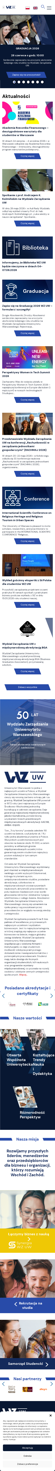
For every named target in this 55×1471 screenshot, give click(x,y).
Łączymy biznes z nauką (28, 1234)
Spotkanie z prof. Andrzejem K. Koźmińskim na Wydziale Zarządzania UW (26, 198)
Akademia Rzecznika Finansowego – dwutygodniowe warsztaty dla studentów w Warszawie (25, 131)
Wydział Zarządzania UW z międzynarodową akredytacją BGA (24, 645)
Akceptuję (27, 1447)
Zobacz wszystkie (27, 687)
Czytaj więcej (27, 156)
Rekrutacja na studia (27, 1305)
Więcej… (23, 974)
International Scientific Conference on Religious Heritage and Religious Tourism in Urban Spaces (26, 516)
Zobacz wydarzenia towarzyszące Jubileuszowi (27, 746)
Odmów (27, 1456)
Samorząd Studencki (28, 1363)
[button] (50, 1415)
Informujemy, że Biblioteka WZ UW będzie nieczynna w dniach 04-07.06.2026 (24, 266)
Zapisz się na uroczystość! (26, 74)
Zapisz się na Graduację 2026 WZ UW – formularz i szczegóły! (27, 307)
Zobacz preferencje (27, 1464)
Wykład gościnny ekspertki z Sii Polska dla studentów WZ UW (26, 582)
